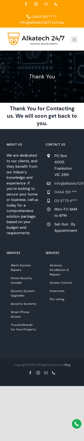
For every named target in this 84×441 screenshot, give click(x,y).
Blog (67, 365)
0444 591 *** (40, 16)
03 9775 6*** (65, 200)
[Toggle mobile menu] (74, 40)
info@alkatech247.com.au (42, 22)
